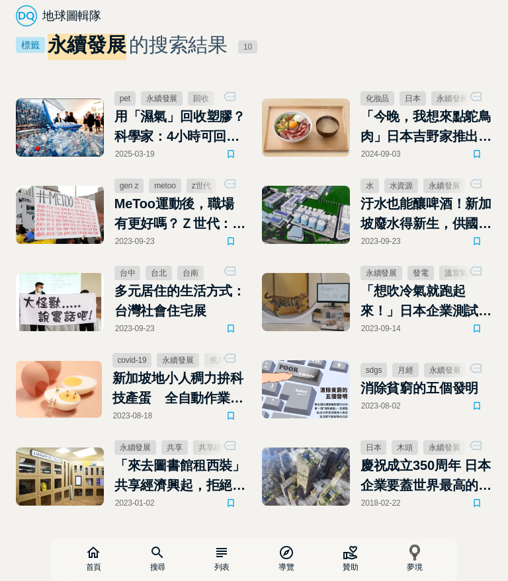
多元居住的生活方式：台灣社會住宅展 (179, 301)
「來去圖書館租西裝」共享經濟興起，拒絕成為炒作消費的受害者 (179, 476)
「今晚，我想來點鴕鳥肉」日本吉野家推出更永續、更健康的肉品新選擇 (425, 127)
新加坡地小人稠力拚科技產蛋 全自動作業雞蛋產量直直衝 (177, 389)
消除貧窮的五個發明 (419, 388)
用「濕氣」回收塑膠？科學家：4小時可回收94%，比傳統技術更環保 (179, 127)
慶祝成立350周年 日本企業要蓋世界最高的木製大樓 (425, 476)
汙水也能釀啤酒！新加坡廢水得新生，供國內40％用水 (425, 214)
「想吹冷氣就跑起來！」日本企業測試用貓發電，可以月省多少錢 (425, 302)
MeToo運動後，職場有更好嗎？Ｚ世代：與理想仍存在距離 (179, 214)
